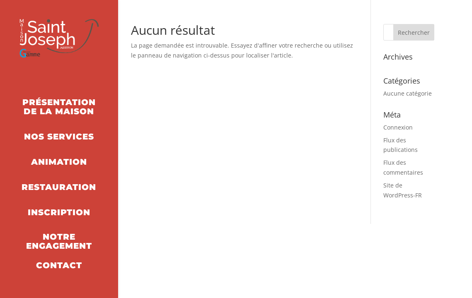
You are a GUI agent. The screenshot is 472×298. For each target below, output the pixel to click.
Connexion (398, 127)
